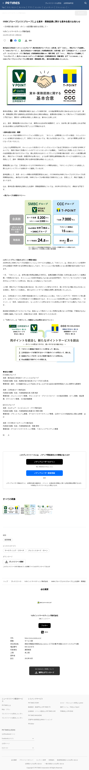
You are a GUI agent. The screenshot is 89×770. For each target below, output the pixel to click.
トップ (5, 581)
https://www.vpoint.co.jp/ (33, 638)
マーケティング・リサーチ (14, 550)
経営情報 (8, 540)
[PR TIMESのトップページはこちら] (13, 3)
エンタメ (38, 7)
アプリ (30, 7)
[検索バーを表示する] (85, 3)
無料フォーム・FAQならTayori (69, 707)
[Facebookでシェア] (15, 40)
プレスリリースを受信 (53, 3)
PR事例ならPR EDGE (66, 711)
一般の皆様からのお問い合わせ (54, 764)
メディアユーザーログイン (44, 462)
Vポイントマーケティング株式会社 (36, 581)
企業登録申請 (68, 3)
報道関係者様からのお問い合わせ (67, 760)
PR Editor (31, 724)
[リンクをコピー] (30, 40)
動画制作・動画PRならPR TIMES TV (39, 707)
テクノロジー (12, 7)
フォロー (44, 625)
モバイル (22, 7)
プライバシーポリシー (26, 760)
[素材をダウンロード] (26, 40)
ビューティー (49, 7)
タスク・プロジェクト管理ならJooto (71, 703)
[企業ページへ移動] (44, 603)
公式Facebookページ (8, 734)
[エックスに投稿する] (11, 40)
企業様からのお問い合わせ (33, 764)
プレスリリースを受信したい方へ (12, 714)
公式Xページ (6, 743)
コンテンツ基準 (41, 760)
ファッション (61, 7)
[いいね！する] (5, 40)
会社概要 (14, 760)
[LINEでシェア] (19, 40)
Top (3, 7)
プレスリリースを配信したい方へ (12, 718)
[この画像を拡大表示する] (11, 509)
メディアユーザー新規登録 (44, 473)
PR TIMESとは (6, 705)
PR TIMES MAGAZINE (35, 715)
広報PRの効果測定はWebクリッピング (40, 720)
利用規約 (51, 760)
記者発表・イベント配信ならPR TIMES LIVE (42, 711)
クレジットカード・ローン (38, 550)
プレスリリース (16, 581)
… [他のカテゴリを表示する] (68, 7)
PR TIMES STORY (33, 703)
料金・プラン (6, 709)
